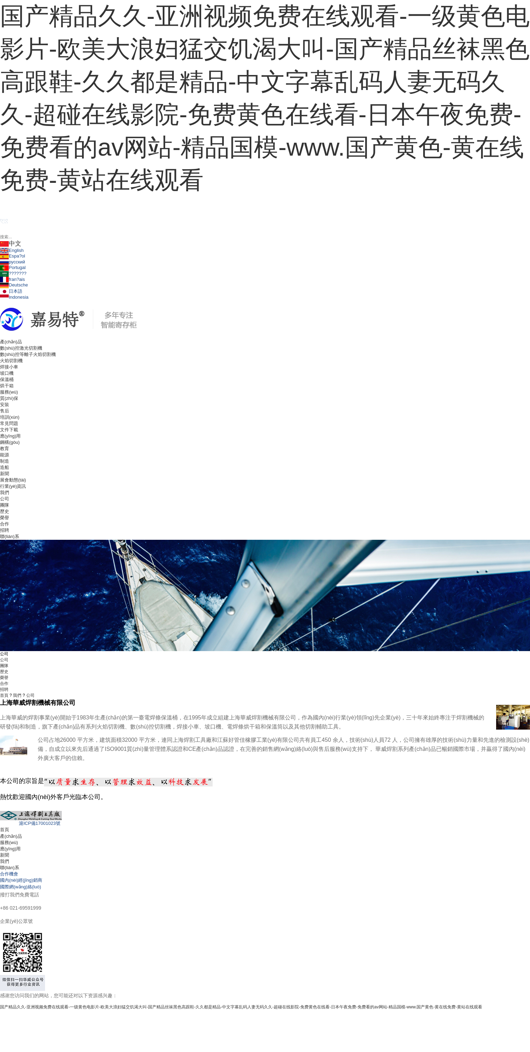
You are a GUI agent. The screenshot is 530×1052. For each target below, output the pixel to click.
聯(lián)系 (9, 867)
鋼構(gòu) (10, 442)
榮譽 (4, 517)
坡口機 (7, 373)
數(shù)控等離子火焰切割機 (28, 354)
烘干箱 (7, 385)
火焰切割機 (11, 360)
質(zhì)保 (9, 398)
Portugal (12, 267)
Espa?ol (12, 256)
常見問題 (9, 423)
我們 (17, 695)
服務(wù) (9, 842)
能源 (4, 454)
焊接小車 (9, 367)
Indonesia (14, 297)
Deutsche (14, 285)
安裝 (4, 404)
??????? (13, 273)
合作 (4, 524)
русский (12, 261)
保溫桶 (7, 379)
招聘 (4, 530)
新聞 (4, 855)
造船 (4, 467)
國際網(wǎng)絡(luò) (20, 886)
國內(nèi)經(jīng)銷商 (21, 880)
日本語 (11, 291)
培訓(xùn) (10, 417)
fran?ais (12, 279)
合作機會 (9, 873)
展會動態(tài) (13, 480)
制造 (4, 461)
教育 (4, 448)
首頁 (4, 695)
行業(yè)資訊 (13, 486)
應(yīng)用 (10, 848)
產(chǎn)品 (11, 836)
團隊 (4, 505)
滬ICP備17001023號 (30, 823)
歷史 (4, 511)
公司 (4, 498)
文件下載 (9, 429)
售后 (4, 410)
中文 (10, 243)
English (12, 250)
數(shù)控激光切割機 (21, 348)
